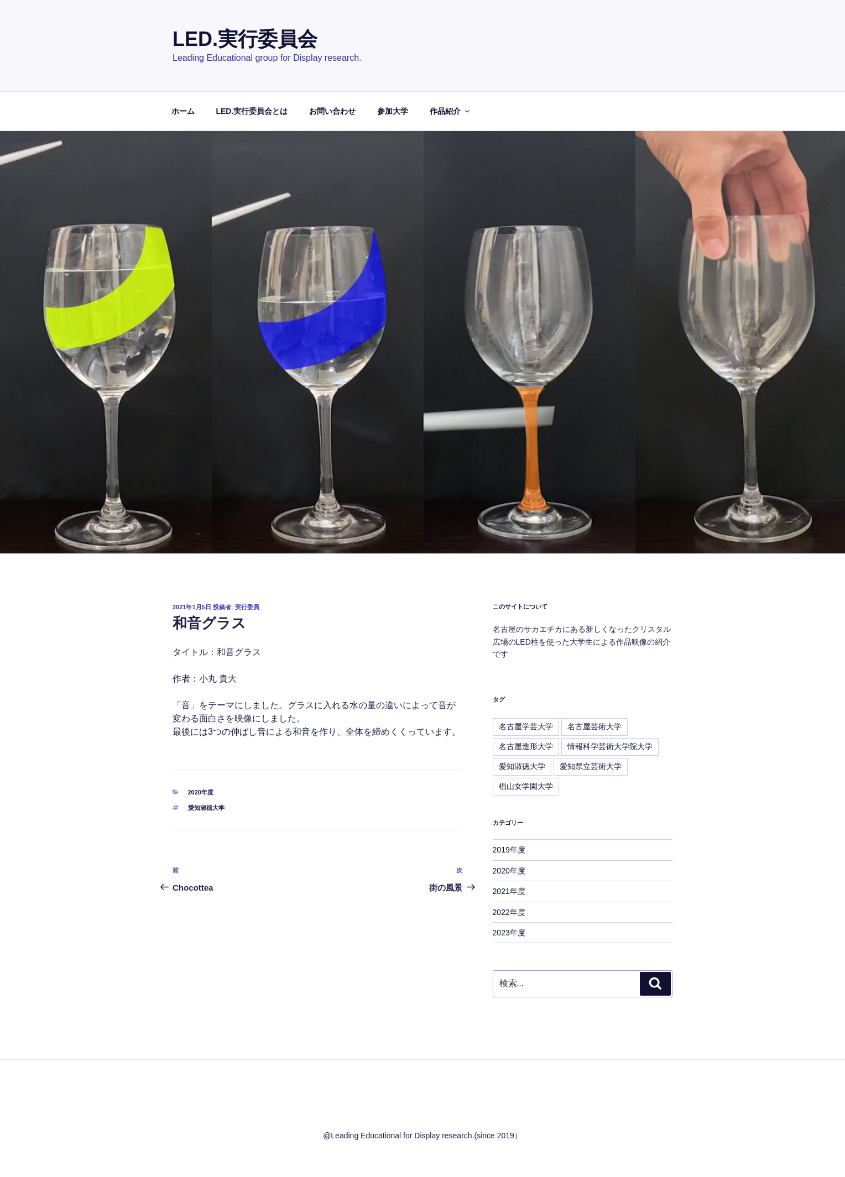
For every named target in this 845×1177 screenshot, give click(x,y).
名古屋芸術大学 (594, 726)
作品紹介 (450, 111)
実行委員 (247, 607)
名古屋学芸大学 (526, 726)
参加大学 (392, 111)
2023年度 (509, 932)
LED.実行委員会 (245, 39)
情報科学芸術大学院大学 (610, 746)
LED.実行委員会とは (252, 111)
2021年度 (509, 891)
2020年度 (200, 792)
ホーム (183, 111)
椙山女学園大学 (526, 786)
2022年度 (509, 912)
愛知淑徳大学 (206, 807)
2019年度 (509, 849)
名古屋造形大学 (526, 746)
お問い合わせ (332, 111)
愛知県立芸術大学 (591, 766)
